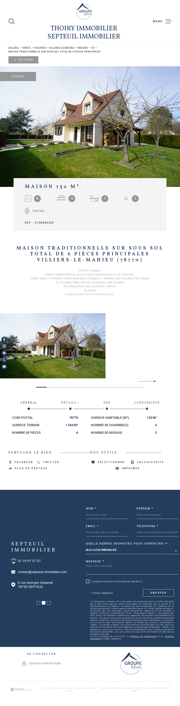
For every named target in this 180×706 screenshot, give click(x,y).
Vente (27, 47)
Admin (137, 688)
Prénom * (144, 508)
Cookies (135, 691)
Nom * (91, 508)
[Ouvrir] (11, 21)
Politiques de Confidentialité (143, 636)
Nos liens (147, 688)
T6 (92, 47)
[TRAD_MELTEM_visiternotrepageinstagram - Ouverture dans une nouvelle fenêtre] (4, 346)
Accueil (13, 47)
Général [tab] (28, 405)
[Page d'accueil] (84, 11)
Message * (95, 561)
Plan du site (106, 688)
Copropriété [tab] (147, 405)
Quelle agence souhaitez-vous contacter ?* (127, 543)
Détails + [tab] (70, 405)
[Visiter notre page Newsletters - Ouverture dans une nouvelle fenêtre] (4, 366)
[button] (153, 381)
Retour (23, 59)
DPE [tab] (107, 405)
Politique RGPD (161, 688)
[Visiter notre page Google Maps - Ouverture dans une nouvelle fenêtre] (4, 353)
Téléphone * (147, 526)
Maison (83, 47)
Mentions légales (123, 688)
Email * (92, 526)
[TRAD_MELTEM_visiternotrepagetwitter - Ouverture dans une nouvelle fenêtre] (4, 360)
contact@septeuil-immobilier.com (42, 572)
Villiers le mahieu (61, 47)
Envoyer (159, 592)
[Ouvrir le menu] (162, 21)
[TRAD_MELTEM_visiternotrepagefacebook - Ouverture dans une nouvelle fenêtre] (4, 339)
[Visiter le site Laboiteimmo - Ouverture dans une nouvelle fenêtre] (20, 689)
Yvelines (40, 47)
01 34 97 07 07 (29, 561)
